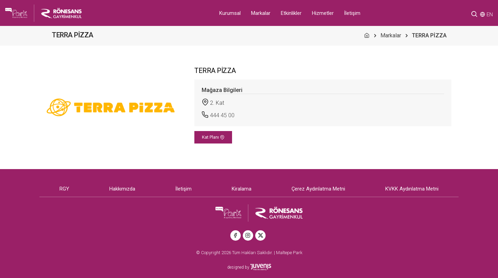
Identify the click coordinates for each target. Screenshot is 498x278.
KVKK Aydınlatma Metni (412, 189)
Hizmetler (323, 13)
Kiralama (241, 189)
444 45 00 (222, 115)
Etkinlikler (291, 13)
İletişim (352, 13)
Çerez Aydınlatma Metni (318, 189)
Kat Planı (213, 137)
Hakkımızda (122, 189)
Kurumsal (230, 13)
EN (490, 14)
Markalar (260, 13)
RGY (64, 189)
